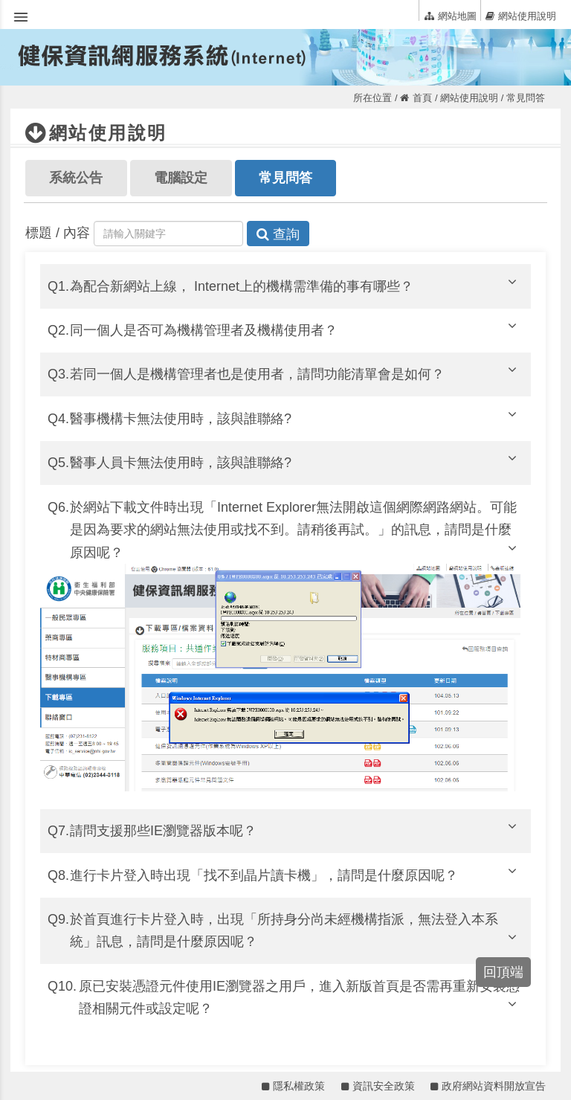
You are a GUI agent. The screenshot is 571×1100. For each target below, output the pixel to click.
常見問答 (285, 177)
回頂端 (503, 972)
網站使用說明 (520, 15)
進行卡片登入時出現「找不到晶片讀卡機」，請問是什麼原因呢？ (295, 873)
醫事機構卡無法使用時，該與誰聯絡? (295, 417)
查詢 (278, 234)
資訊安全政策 (378, 1086)
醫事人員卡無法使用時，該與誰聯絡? (295, 460)
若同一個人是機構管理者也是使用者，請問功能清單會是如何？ (295, 372)
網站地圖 (451, 15)
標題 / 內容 (57, 232)
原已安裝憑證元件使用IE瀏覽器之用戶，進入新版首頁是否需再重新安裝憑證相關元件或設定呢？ (299, 998)
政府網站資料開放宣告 (488, 1086)
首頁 (416, 97)
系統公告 (76, 177)
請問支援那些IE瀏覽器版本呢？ (295, 829)
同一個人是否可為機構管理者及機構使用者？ (295, 328)
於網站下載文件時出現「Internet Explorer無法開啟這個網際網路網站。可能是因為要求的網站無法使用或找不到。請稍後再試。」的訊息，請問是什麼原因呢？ (295, 530)
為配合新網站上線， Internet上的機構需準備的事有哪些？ (295, 284)
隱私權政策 (293, 1086)
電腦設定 (180, 177)
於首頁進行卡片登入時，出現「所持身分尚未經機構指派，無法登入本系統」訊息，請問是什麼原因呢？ (295, 931)
